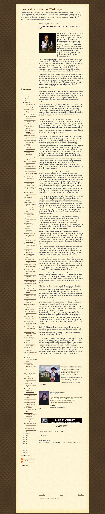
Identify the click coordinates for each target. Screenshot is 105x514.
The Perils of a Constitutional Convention (28, 230)
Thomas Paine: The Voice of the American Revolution (30, 300)
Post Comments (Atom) (52, 498)
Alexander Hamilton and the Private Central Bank (30, 209)
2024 (24, 93)
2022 (24, 437)
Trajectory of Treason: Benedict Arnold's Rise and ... (30, 313)
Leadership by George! (72, 374)
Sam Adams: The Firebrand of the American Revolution (30, 364)
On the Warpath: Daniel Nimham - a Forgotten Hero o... (30, 204)
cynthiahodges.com (45, 408)
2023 (24, 435)
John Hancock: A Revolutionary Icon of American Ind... (30, 250)
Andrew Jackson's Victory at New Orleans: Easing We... (30, 173)
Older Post (81, 495)
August (26, 96)
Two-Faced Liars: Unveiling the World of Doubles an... (30, 414)
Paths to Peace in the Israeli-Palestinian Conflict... (29, 419)
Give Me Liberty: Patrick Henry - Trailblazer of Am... (30, 266)
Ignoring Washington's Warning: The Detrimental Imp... (29, 390)
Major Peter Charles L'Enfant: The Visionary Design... (29, 183)
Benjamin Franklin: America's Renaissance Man (30, 194)
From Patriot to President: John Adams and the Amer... (30, 163)
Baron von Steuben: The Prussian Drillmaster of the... (30, 245)
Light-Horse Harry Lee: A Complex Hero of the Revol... (30, 219)
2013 (24, 445)
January (27, 433)
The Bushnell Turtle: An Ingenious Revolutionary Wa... (29, 132)
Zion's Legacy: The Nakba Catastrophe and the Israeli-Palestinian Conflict (66, 397)
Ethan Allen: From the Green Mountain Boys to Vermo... (30, 306)
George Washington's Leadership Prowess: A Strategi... (30, 328)
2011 (24, 448)
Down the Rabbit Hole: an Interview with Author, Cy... (30, 425)
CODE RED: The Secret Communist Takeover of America (63, 400)
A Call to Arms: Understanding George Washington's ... (30, 240)
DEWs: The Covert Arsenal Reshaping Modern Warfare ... (29, 344)
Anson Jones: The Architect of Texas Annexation (29, 318)
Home (61, 495)
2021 (24, 439)
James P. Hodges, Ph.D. (29, 462)
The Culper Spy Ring (29, 309)
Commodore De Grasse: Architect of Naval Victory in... (29, 121)
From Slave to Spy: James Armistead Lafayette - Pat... (30, 276)
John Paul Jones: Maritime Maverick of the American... (30, 354)
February (27, 102)
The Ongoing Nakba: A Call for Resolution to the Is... (30, 369)
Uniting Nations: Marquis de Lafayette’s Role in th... (30, 271)
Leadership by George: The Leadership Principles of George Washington (72, 368)
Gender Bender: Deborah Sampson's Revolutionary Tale (30, 285)
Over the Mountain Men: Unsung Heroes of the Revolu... (30, 375)
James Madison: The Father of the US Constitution (29, 178)
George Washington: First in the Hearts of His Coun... (30, 188)
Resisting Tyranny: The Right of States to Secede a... (29, 235)
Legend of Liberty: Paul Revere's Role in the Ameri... (29, 256)
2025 (24, 91)
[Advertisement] (27, 55)
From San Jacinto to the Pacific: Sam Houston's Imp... (30, 359)
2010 (24, 450)
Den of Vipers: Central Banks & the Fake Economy (62, 402)
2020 (24, 441)
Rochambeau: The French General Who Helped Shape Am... (30, 116)
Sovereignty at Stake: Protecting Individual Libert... (30, 261)
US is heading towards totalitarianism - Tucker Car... (30, 137)
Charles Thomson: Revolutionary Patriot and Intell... (30, 199)
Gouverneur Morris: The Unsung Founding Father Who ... (30, 225)
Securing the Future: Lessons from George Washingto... (30, 338)
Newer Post (42, 495)
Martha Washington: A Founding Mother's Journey (29, 404)
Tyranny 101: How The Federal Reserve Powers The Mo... (29, 106)
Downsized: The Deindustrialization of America (30, 126)
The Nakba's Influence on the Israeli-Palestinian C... (30, 409)
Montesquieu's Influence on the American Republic (30, 142)
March (26, 100)
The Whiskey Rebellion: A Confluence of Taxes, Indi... (30, 395)
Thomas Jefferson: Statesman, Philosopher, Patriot (29, 147)
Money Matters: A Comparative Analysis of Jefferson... (30, 323)
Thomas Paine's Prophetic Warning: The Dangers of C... (30, 295)
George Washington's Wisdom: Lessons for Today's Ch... (30, 333)
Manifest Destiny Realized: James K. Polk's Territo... (29, 349)
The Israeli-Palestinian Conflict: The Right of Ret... (30, 430)
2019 (24, 443)
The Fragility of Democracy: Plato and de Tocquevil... (30, 385)
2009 (24, 452)
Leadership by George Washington (42, 9)
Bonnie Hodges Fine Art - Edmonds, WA (29, 459)
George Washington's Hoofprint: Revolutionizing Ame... (30, 111)
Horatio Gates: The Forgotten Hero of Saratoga (29, 214)
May (26, 98)
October (27, 94)
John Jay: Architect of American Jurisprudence (29, 152)
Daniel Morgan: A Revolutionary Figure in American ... (30, 380)
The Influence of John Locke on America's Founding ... (29, 157)
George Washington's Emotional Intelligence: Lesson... (30, 290)
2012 (24, 447)
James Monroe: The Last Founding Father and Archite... (30, 168)
